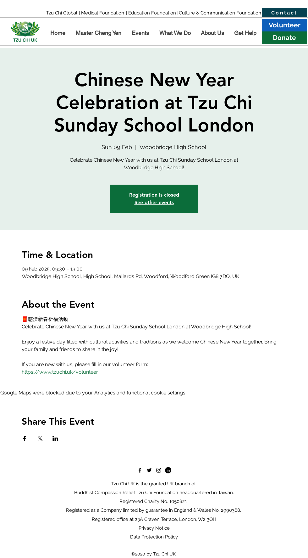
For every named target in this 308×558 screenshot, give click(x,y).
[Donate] (284, 37)
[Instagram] (159, 470)
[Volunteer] (284, 25)
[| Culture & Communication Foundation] (219, 13)
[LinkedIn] (168, 470)
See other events (154, 202)
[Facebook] (140, 470)
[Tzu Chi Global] (61, 13)
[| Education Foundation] (151, 13)
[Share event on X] (40, 438)
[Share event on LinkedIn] (55, 438)
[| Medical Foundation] (101, 13)
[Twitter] (149, 470)
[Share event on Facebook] (25, 438)
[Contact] (284, 13)
